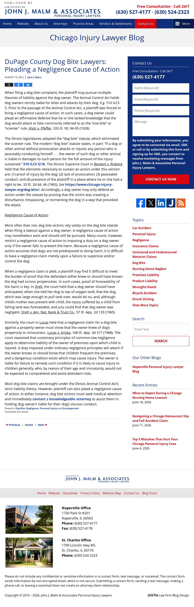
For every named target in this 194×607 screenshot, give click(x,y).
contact (39, 399)
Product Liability (144, 281)
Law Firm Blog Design (168, 595)
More (186, 24)
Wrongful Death (144, 287)
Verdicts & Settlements (115, 24)
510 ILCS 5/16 (34, 164)
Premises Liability (145, 275)
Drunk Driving (143, 299)
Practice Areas (83, 24)
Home (7, 24)
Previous (13, 424)
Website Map (111, 493)
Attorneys (60, 24)
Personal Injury (48, 408)
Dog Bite (20, 408)
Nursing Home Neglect (149, 269)
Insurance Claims (145, 246)
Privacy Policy (90, 493)
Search (160, 341)
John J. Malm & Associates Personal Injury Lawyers (76, 595)
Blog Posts (149, 493)
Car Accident (141, 228)
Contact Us (145, 24)
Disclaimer (70, 493)
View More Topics (145, 305)
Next (42, 424)
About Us (41, 24)
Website (23, 24)
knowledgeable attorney (70, 399)
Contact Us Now (161, 179)
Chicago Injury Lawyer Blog (52, 9)
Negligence (32, 408)
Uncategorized (70, 408)
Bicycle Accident (144, 293)
